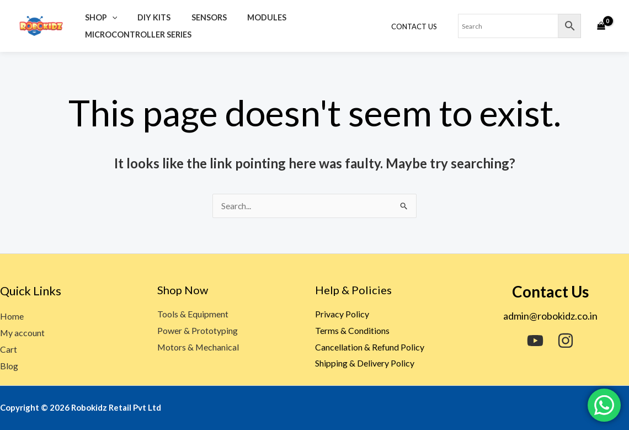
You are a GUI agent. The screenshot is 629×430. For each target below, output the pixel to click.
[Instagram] (565, 341)
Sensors (197, 17)
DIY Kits (147, 17)
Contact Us (417, 26)
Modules (250, 17)
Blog (9, 365)
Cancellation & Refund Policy (369, 347)
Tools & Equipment (192, 314)
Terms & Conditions (352, 331)
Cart (8, 349)
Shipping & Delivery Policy (364, 363)
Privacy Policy (342, 314)
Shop (98, 17)
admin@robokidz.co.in (550, 316)
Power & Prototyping (197, 331)
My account (22, 333)
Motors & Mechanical (198, 347)
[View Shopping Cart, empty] (601, 26)
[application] (109, 17)
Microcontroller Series (135, 34)
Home (12, 316)
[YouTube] (535, 341)
